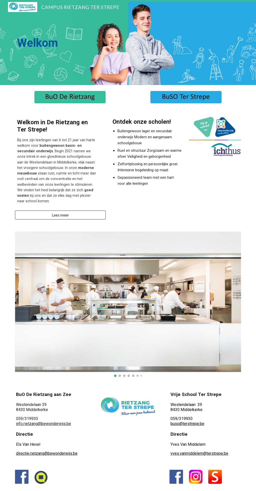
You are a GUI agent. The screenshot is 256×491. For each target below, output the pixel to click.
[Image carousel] (128, 304)
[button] (60, 215)
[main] (70, 42)
